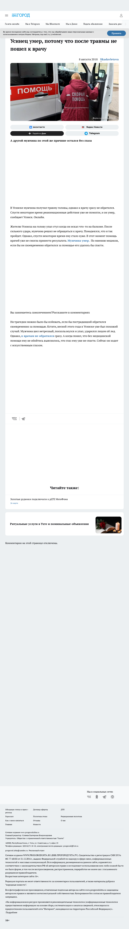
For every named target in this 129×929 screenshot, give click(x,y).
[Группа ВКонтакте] (37, 127)
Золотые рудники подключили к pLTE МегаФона (64, 501)
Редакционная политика (71, 816)
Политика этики (40, 816)
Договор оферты (40, 809)
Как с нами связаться (14, 820)
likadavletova (109, 59)
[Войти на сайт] (121, 15)
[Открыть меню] (6, 15)
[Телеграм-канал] (92, 133)
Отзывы (36, 820)
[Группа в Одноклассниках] (97, 797)
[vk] (14, 418)
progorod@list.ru (70, 846)
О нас (63, 820)
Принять (116, 33)
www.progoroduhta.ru (29, 832)
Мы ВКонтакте (53, 24)
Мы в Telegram (32, 24)
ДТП (63, 809)
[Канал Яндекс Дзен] (37, 133)
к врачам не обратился (37, 336)
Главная (8, 824)
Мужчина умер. (79, 240)
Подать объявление (93, 24)
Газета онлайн (12, 24)
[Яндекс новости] (92, 127)
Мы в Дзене (71, 24)
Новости (37, 824)
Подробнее (11, 912)
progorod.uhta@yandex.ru (16, 850)
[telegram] (24, 418)
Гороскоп (9, 816)
